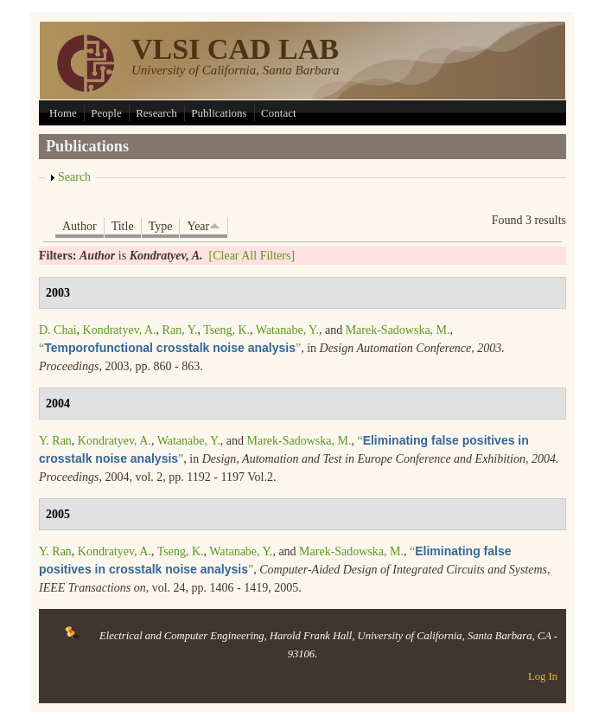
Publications (218, 112)
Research (156, 112)
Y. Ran (55, 440)
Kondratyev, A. (119, 330)
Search (74, 176)
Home (63, 112)
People (106, 112)
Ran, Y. (180, 330)
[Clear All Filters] (252, 255)
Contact (278, 112)
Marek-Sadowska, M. (398, 330)
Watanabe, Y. (287, 330)
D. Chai (58, 330)
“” (170, 348)
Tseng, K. (226, 330)
